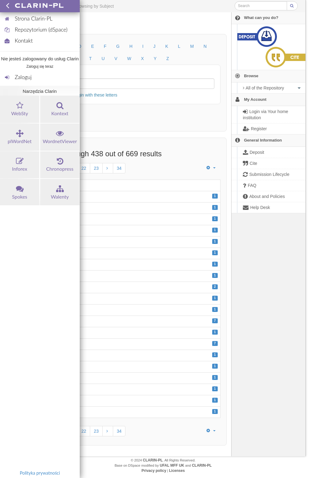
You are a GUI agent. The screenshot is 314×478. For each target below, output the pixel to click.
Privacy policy (153, 471)
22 (84, 168)
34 (119, 168)
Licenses (177, 471)
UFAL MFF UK (172, 465)
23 (96, 168)
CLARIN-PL (153, 460)
